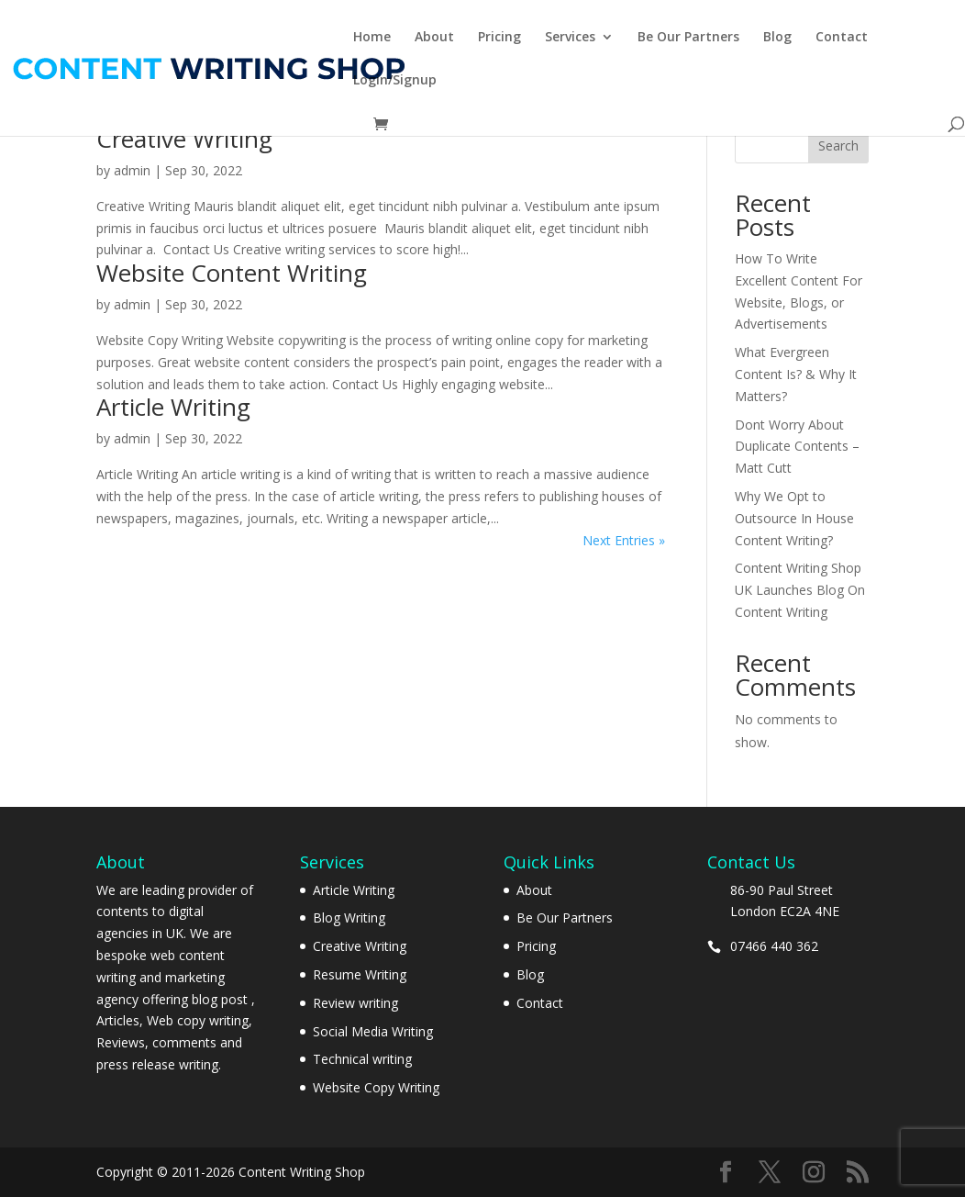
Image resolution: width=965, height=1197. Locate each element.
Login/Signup (395, 80)
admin (132, 170)
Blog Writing (349, 917)
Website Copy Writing (376, 1087)
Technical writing (362, 1059)
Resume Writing (359, 974)
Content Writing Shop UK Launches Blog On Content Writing (800, 590)
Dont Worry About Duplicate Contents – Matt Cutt (797, 446)
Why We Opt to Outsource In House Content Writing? (794, 518)
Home (372, 37)
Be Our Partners (688, 37)
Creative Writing (184, 138)
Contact (841, 37)
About (434, 37)
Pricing (499, 37)
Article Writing (173, 406)
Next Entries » (623, 540)
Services (570, 37)
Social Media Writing (373, 1031)
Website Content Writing (231, 272)
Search (838, 145)
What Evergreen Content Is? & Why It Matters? (796, 374)
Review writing (355, 1003)
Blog (777, 37)
